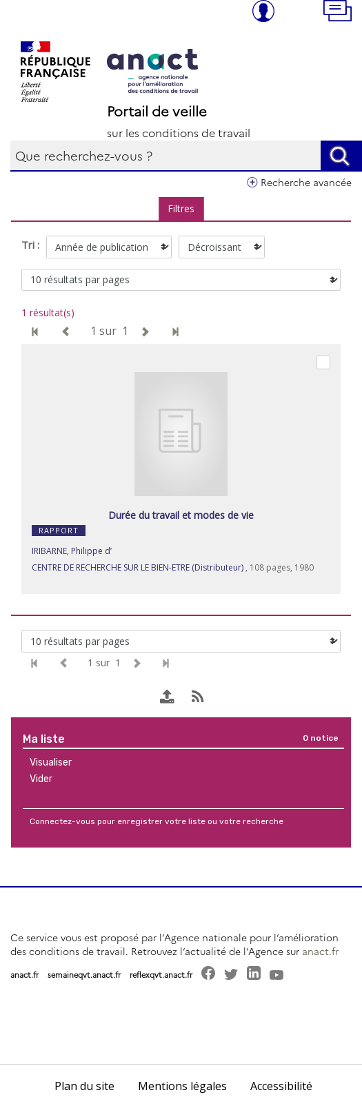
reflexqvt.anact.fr (161, 975)
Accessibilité (281, 1086)
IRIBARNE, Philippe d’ (72, 551)
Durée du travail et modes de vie (181, 515)
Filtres (181, 208)
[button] (342, 12)
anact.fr (320, 951)
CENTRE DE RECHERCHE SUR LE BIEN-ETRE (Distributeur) (137, 567)
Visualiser (51, 762)
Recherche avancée (306, 182)
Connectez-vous (62, 821)
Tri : (30, 245)
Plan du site (84, 1086)
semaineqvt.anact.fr (84, 975)
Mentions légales (182, 1086)
